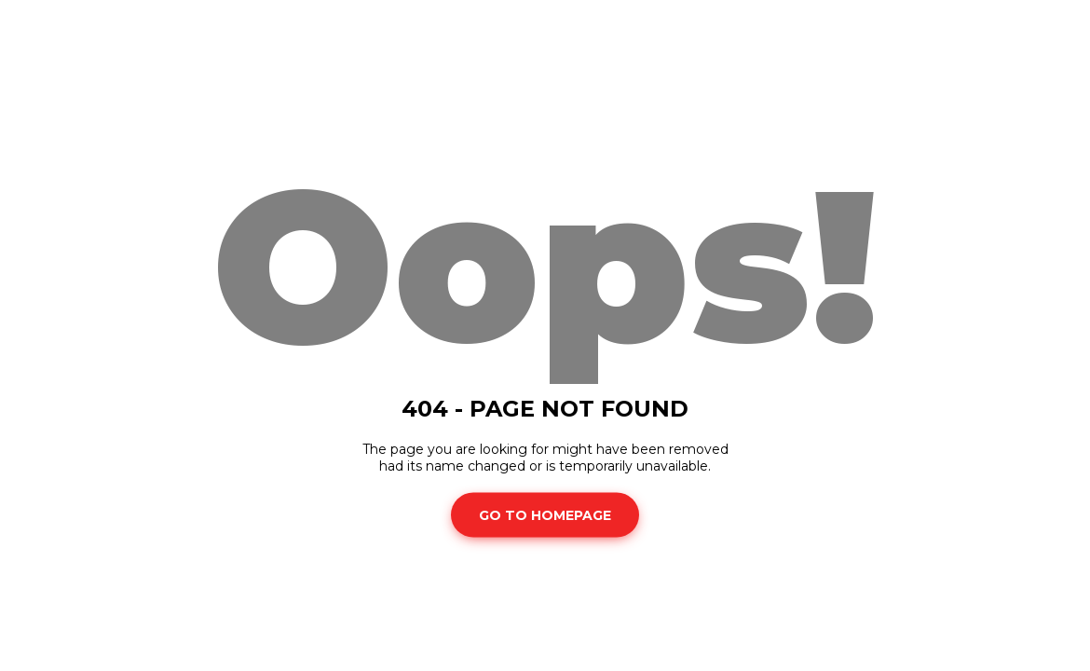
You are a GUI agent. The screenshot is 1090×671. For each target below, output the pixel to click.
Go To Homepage (545, 514)
